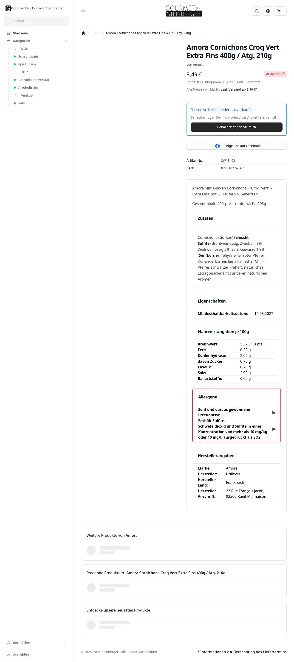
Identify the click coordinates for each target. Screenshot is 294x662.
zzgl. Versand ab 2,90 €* (239, 89)
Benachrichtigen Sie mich (236, 127)
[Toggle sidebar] (83, 11)
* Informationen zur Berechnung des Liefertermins (242, 651)
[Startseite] (83, 33)
